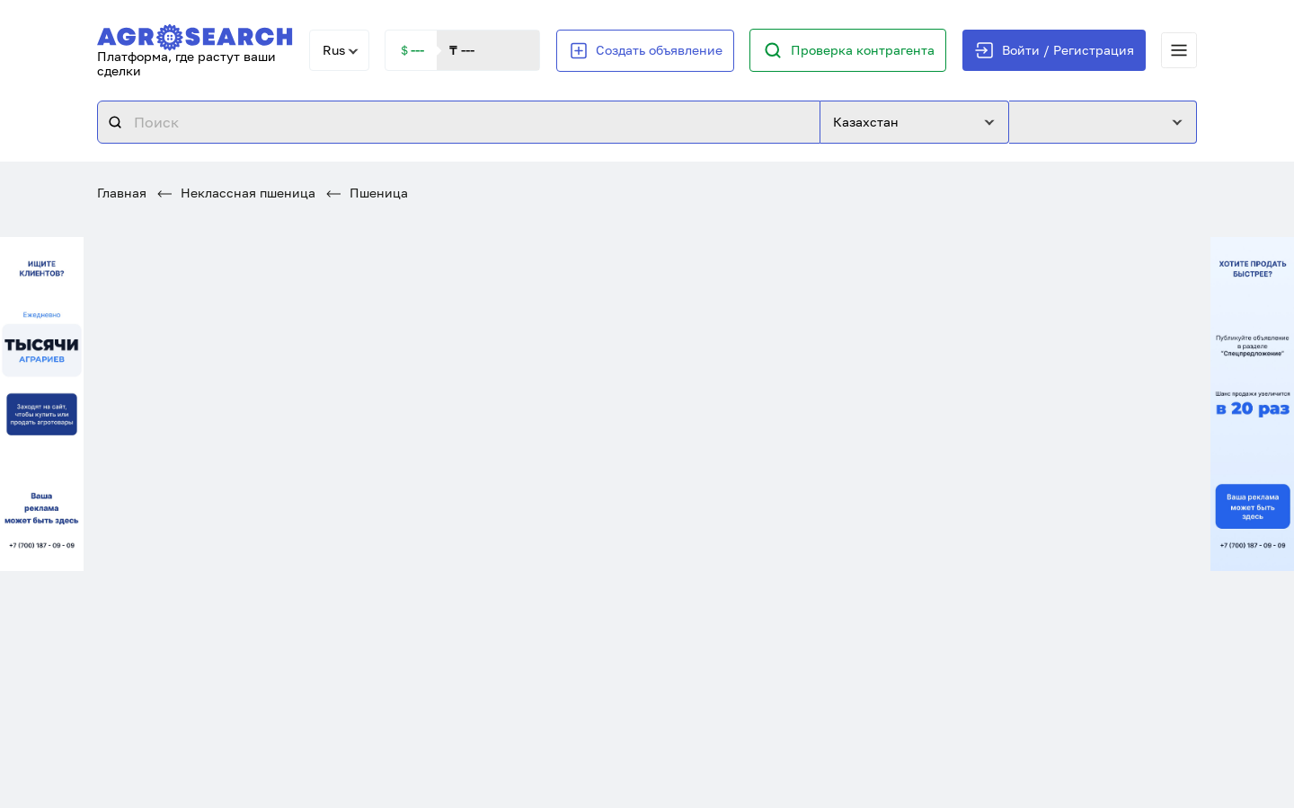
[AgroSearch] (195, 33)
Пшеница (367, 192)
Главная (121, 192)
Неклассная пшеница (236, 192)
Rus (334, 49)
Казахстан (866, 121)
